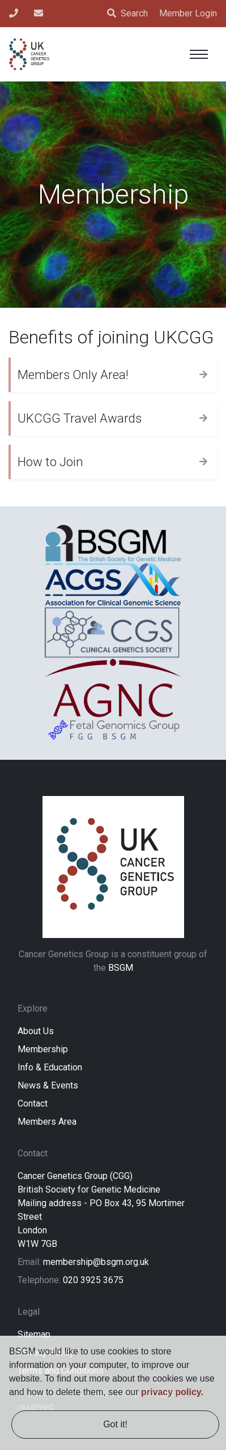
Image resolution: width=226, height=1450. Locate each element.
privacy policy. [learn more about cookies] (172, 1392)
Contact (33, 1103)
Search (127, 13)
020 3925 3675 (93, 1280)
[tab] (113, 374)
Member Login (188, 13)
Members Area (47, 1121)
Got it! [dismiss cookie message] (115, 1424)
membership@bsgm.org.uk (96, 1262)
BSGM (120, 967)
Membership (43, 1049)
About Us (36, 1031)
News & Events (48, 1085)
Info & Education (50, 1067)
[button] (113, 375)
